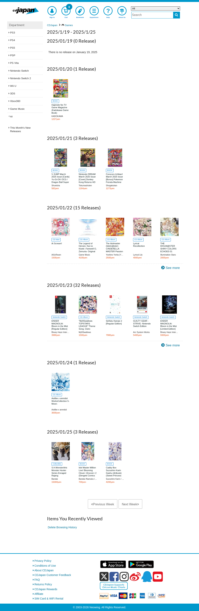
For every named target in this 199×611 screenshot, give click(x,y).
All (11, 116)
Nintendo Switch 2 (20, 78)
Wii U (13, 85)
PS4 (12, 40)
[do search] (176, 15)
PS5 (12, 47)
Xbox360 (15, 101)
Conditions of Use (45, 565)
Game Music (17, 108)
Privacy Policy (42, 560)
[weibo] (135, 576)
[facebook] (114, 576)
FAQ (37, 579)
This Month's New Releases (20, 129)
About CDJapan (44, 570)
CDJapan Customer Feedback (52, 575)
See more (173, 268)
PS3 (12, 32)
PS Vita (14, 62)
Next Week (130, 504)
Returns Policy (43, 584)
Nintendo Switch (19, 70)
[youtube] (158, 577)
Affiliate (38, 593)
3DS (12, 93)
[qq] (146, 576)
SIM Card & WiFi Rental (48, 598)
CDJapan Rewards (45, 589)
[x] (104, 576)
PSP (12, 55)
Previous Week (102, 504)
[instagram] (124, 576)
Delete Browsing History (62, 527)
